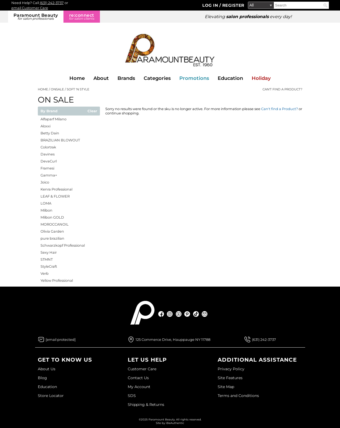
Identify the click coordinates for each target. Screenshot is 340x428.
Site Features (230, 377)
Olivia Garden (52, 231)
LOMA (46, 203)
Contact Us (138, 377)
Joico (45, 182)
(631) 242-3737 (52, 3)
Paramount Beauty (36, 17)
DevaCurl (49, 161)
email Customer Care (29, 8)
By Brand (49, 111)
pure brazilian (52, 238)
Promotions (194, 78)
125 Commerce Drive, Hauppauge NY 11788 (173, 339)
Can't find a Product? (282, 89)
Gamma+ (49, 175)
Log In (210, 5)
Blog (42, 377)
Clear (92, 111)
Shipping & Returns (146, 404)
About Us (46, 368)
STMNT (47, 259)
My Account (139, 386)
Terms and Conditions (238, 395)
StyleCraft (49, 266)
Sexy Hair (49, 252)
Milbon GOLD (52, 217)
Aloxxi (46, 126)
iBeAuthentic (175, 423)
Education (230, 78)
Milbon (46, 210)
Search (325, 5)
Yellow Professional (57, 280)
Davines (48, 154)
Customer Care (142, 368)
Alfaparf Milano (53, 119)
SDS (132, 395)
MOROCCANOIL (55, 224)
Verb (45, 273)
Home (77, 78)
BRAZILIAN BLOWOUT (60, 140)
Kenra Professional (56, 189)
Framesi (47, 168)
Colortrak (48, 147)
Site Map (226, 386)
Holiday (261, 78)
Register (233, 5)
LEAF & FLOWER (55, 196)
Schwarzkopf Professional (63, 245)
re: (82, 17)
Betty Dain (50, 133)
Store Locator (51, 395)
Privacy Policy (231, 368)
